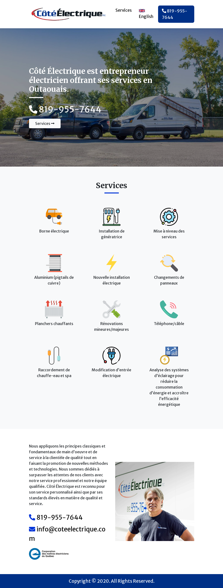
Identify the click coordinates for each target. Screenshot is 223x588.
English (146, 14)
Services (123, 10)
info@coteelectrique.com (67, 533)
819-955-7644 (174, 14)
